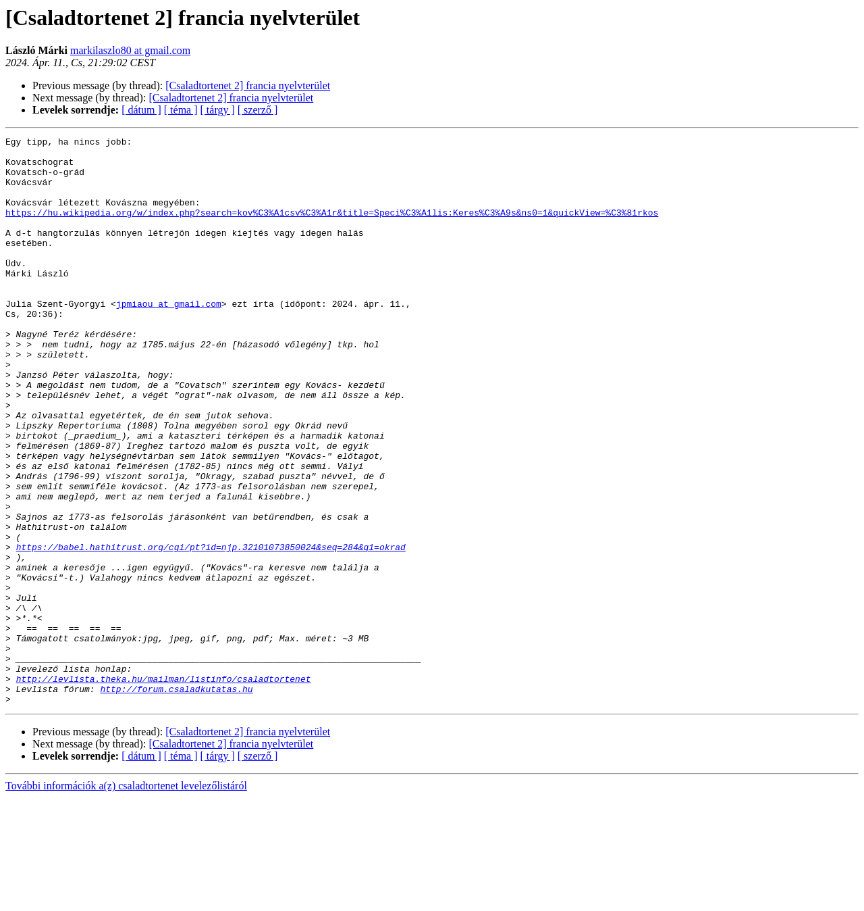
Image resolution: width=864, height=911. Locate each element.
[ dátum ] (141, 110)
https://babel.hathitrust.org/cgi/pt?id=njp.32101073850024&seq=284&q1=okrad (211, 630)
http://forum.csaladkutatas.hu (176, 800)
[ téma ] (181, 110)
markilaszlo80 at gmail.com (130, 50)
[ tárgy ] (217, 110)
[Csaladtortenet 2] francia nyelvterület (247, 85)
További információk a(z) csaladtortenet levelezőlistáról (126, 899)
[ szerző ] (258, 110)
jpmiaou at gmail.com (168, 338)
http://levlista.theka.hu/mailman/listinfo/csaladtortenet (163, 788)
